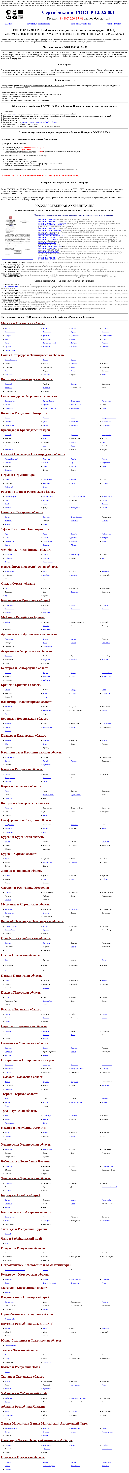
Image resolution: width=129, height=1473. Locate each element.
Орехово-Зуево (107, 335)
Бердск (45, 571)
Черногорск (9, 1415)
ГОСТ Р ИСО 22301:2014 (47, 237)
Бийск (73, 1204)
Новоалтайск (106, 1200)
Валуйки (45, 673)
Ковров (104, 710)
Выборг (45, 360)
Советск (8, 761)
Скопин (7, 1021)
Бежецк (45, 1102)
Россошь (8, 727)
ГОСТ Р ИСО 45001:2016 (47, 257)
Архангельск (9, 639)
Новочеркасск (75, 507)
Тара (6, 596)
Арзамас (45, 463)
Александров (47, 710)
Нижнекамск (106, 421)
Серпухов (8, 335)
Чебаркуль (8, 558)
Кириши (73, 360)
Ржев (7, 1106)
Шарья (45, 815)
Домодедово (47, 339)
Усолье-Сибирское (49, 1466)
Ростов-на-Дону (10, 496)
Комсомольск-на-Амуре (78, 1398)
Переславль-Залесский (109, 1187)
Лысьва (73, 479)
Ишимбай (74, 534)
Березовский (9, 408)
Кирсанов (46, 1082)
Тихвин (73, 371)
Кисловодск (74, 1065)
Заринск (73, 1200)
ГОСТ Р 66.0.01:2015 (10, 286)
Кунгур (73, 483)
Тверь (7, 1099)
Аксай (7, 504)
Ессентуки (46, 1065)
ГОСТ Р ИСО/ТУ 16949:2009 (48, 239)
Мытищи (74, 346)
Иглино (104, 541)
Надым (73, 1445)
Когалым (46, 1432)
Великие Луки (47, 1001)
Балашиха (46, 328)
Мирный (73, 639)
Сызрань (105, 521)
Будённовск (9, 1068)
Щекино (45, 1123)
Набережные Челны (109, 418)
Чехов (7, 343)
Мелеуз (7, 545)
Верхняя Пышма (48, 401)
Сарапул (8, 1136)
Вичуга (45, 744)
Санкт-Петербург (11, 360)
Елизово (45, 1270)
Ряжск (104, 1018)
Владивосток (9, 1302)
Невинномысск (107, 1065)
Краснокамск (47, 479)
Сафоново (8, 1052)
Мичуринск (74, 1082)
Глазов (73, 1136)
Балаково (46, 1035)
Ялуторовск (47, 1388)
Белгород (8, 673)
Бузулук (73, 947)
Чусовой (45, 487)
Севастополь (9, 832)
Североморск (9, 913)
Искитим (74, 575)
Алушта (45, 828)
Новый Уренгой (107, 1449)
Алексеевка (46, 676)
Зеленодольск (75, 421)
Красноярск (9, 605)
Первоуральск (106, 401)
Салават (46, 545)
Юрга (104, 1283)
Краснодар (8, 435)
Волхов (73, 367)
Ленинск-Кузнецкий (49, 1283)
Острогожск (106, 723)
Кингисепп (46, 374)
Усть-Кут (105, 1466)
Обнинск (45, 781)
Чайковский (9, 487)
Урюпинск (8, 388)
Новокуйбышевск (76, 517)
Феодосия (8, 828)
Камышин (74, 384)
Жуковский (46, 346)
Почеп (104, 690)
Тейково (104, 740)
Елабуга (45, 425)
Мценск (7, 971)
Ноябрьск (105, 1445)
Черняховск (46, 765)
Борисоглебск (47, 727)
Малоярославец (10, 778)
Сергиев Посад (10, 332)
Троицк (7, 562)
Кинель (45, 524)
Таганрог (105, 504)
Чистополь (106, 425)
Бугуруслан (46, 943)
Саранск (8, 892)
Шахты (104, 507)
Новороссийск (106, 435)
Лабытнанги (47, 1445)
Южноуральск (48, 562)
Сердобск (46, 988)
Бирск (45, 534)
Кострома (8, 808)
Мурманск (8, 909)
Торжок (7, 1102)
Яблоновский (47, 629)
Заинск (73, 418)
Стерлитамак (47, 541)
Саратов (8, 1031)
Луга (6, 371)
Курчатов (74, 862)
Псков (7, 997)
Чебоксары (8, 1166)
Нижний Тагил (76, 405)
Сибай (7, 537)
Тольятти (8, 521)
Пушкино (105, 343)
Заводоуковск (75, 1385)
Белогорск (46, 1220)
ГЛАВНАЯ (8, 24)
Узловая (7, 1119)
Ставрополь (9, 1065)
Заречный (46, 405)
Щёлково (8, 346)
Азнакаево (8, 421)
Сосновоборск (9, 609)
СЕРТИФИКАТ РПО (114, 24)
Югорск (45, 1435)
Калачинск (74, 592)
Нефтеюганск (75, 1428)
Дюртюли (74, 537)
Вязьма (45, 1048)
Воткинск (46, 1132)
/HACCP (50, 225)
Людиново (8, 781)
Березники (46, 483)
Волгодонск (46, 500)
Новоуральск (75, 408)
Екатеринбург (10, 401)
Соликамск (105, 483)
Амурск (7, 1402)
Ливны (104, 960)
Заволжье (8, 470)
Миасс (104, 558)
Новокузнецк (75, 1283)
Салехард (8, 1445)
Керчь (104, 828)
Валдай (45, 926)
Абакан (7, 1411)
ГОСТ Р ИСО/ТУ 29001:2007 (48, 252)
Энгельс (45, 1038)
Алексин (45, 1119)
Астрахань (8, 656)
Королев (73, 332)
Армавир (73, 442)
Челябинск (8, 554)
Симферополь (9, 825)
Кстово (104, 459)
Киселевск (46, 1279)
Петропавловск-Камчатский (15, 1270)
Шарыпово (46, 612)
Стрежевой (47, 1362)
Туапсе (73, 446)
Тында (7, 1220)
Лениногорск (75, 425)
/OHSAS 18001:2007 (52, 223)
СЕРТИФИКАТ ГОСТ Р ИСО (81, 24)
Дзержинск (106, 463)
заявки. (14, 114)
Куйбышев (105, 571)
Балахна (73, 466)
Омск (7, 588)
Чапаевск (8, 524)
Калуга (7, 774)
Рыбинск (8, 1190)
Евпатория (74, 825)
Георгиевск (8, 1072)
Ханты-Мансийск (11, 1428)
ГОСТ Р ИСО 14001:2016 (47, 221)
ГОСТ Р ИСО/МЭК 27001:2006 (49, 230)
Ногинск (105, 328)
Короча (73, 673)
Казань (7, 418)
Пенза (7, 980)
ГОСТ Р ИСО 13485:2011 (47, 243)
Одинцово (105, 332)
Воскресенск (47, 332)
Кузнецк (104, 980)
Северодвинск (47, 646)
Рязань (7, 1014)
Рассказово (8, 1089)
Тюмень (7, 1381)
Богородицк (47, 1115)
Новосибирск (9, 571)
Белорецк (74, 541)
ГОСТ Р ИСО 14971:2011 (47, 259)
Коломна (73, 328)
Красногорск (75, 335)
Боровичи (46, 930)
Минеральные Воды (77, 1068)
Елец (72, 879)
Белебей (45, 537)
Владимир (8, 706)
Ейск (103, 442)
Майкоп (7, 622)
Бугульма (46, 418)
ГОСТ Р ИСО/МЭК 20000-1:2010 (50, 246)
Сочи (44, 446)
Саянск (7, 1466)
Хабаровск (8, 1398)
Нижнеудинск (106, 1462)
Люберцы (74, 343)
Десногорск (74, 1048)
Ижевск (7, 1132)
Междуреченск (76, 1279)
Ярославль (8, 1183)
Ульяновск (8, 1149)
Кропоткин (74, 435)
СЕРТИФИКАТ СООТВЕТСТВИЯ (38, 24)
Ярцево (45, 1055)
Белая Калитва (48, 496)
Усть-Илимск (75, 1466)
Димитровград (48, 1149)
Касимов (46, 1018)
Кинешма (46, 740)
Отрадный (74, 521)
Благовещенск (9, 1217)
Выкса (104, 466)
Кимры (104, 1102)
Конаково (105, 1099)
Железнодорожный (49, 343)
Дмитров (46, 335)
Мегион (73, 1432)
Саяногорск (74, 1411)
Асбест (7, 405)
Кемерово (8, 1279)
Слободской (9, 798)
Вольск (73, 1035)
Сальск (104, 500)
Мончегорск (75, 909)
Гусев (72, 757)
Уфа (6, 534)
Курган (7, 842)
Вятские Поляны (48, 795)
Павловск (8, 731)
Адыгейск (46, 626)
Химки (7, 339)
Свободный (106, 1220)
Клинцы (73, 690)
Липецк (7, 875)
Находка (105, 1302)
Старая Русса (10, 930)
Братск (73, 1462)
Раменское (105, 346)
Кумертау (105, 537)
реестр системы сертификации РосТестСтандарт (40, 122)
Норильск (8, 612)
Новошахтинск (107, 496)
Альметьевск (9, 425)
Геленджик (46, 435)
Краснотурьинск (76, 401)
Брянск (7, 690)
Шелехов (8, 1469)
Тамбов (7, 1082)
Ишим (104, 1385)
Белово (7, 1283)
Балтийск (46, 761)
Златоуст (46, 558)
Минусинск (105, 609)
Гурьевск (73, 761)
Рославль (8, 1055)
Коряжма (46, 639)
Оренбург (8, 943)
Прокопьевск (106, 1279)
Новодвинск (106, 643)
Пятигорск (105, 1068)
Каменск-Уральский (49, 408)
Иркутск (8, 1462)
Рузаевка (8, 900)
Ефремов (74, 1115)
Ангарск (45, 1462)
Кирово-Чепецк (76, 795)
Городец (73, 459)
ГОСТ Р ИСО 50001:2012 (47, 228)
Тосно (104, 374)
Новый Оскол (106, 676)
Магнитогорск (76, 554)
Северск (7, 1358)
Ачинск (45, 609)
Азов (6, 500)
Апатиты (46, 913)
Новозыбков (106, 693)
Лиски (73, 727)
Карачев (73, 693)
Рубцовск (8, 1207)
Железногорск (75, 609)
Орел (6, 960)
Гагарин (73, 1052)
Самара (7, 517)
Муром (7, 714)
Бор (72, 463)
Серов (104, 408)
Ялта (44, 832)
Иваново (8, 740)
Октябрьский (9, 541)
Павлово (8, 463)
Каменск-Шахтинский (78, 496)
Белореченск (9, 449)
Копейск (45, 554)
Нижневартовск (107, 1432)
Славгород (8, 1204)
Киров (7, 791)
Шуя (6, 744)
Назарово (105, 605)
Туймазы (73, 545)
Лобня (73, 339)
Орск (6, 950)
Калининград (9, 757)
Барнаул (7, 1200)
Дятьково (46, 693)
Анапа (45, 438)
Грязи (44, 879)
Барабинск (46, 575)
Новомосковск (9, 1123)
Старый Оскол (107, 673)
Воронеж (8, 723)
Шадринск (105, 842)
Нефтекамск (106, 534)
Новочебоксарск (107, 1166)
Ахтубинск (46, 659)
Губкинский (46, 1449)
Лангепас (46, 1428)
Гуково (45, 504)
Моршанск (105, 1085)
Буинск (45, 421)
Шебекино (46, 680)
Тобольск (8, 1388)
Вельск (45, 643)
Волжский (46, 388)
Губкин (73, 676)
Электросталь (10, 350)
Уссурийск (46, 1309)
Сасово (104, 1014)
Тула (6, 1115)
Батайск (8, 507)
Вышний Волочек (76, 1102)
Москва (7, 328)
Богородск (46, 459)
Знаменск (74, 659)
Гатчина (74, 363)
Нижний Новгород (11, 459)
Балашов (46, 1031)
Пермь (7, 479)
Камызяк (105, 659)
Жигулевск (46, 517)
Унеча (45, 697)
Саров (45, 466)
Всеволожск (9, 374)
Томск (7, 1355)
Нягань (104, 1428)
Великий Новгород (11, 926)
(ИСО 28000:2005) (52, 235)
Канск (73, 605)
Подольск (105, 339)
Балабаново (47, 778)
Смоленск (8, 1048)
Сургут (7, 1432)
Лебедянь (105, 879)
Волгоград (8, 384)
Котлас (73, 643)
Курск (7, 858)
